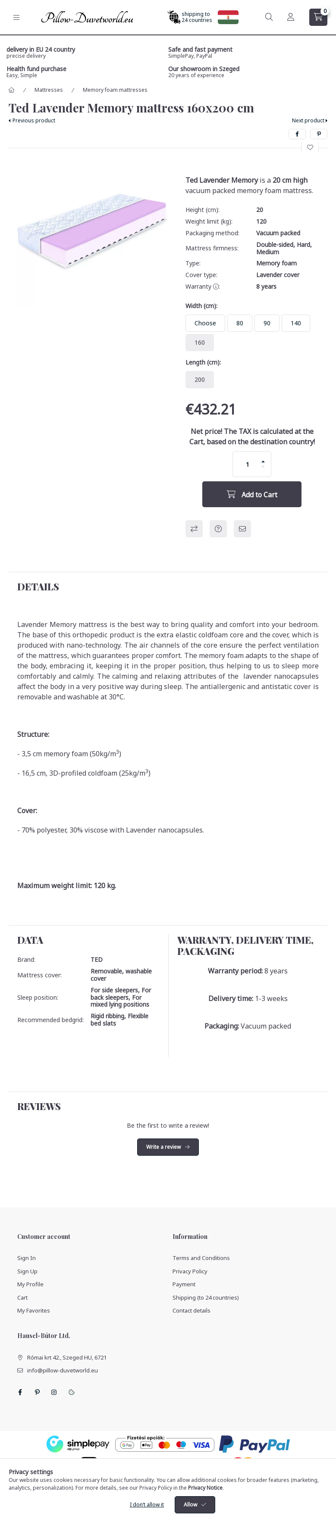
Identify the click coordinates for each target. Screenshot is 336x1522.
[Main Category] (12, 90)
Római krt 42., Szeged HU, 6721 (67, 1357)
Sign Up (27, 1271)
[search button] (269, 17)
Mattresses (49, 90)
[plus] (263, 461)
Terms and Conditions (201, 1258)
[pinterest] (318, 134)
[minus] (263, 466)
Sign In (26, 1258)
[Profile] (290, 17)
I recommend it (242, 528)
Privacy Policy (190, 1271)
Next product (308, 120)
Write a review (163, 1147)
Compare (194, 528)
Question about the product (218, 528)
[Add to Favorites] (310, 147)
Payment (184, 1284)
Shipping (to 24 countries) (206, 1297)
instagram (54, 1392)
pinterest (37, 1392)
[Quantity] (247, 464)
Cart (22, 1297)
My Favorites (33, 1310)
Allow (190, 1504)
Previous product (34, 120)
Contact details (191, 1310)
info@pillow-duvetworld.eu (62, 1370)
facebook (19, 1392)
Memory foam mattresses (115, 90)
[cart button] (318, 17)
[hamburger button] (16, 17)
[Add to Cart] (251, 494)
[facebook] (297, 134)
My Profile (30, 1284)
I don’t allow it (147, 1504)
